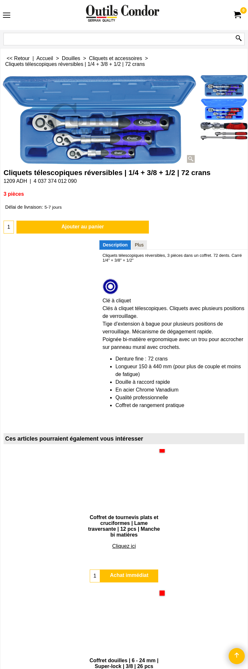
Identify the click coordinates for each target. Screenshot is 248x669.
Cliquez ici (124, 540)
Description (115, 244)
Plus (139, 244)
